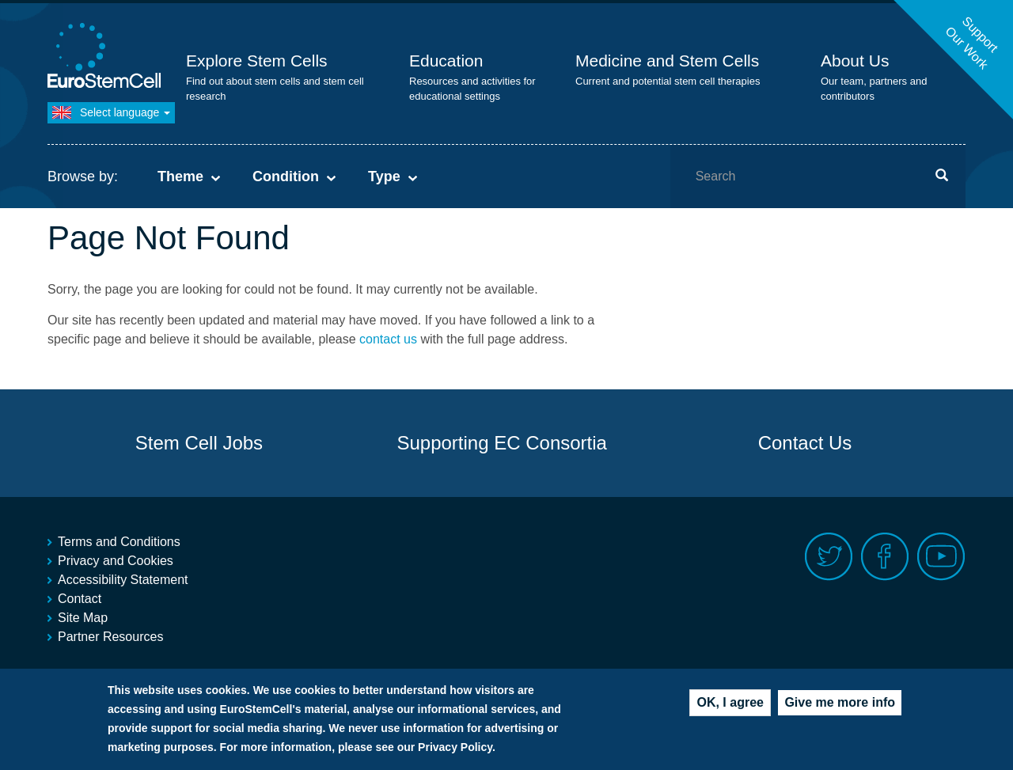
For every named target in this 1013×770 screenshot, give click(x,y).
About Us (855, 60)
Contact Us (805, 442)
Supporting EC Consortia (501, 442)
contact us (388, 339)
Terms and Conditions (119, 541)
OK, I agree (729, 706)
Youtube (941, 557)
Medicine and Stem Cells (667, 60)
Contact (79, 598)
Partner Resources (110, 636)
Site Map (83, 617)
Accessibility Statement (123, 579)
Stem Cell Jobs (199, 442)
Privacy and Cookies (115, 560)
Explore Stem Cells (257, 60)
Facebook (885, 557)
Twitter (829, 557)
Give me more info (839, 706)
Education (446, 60)
